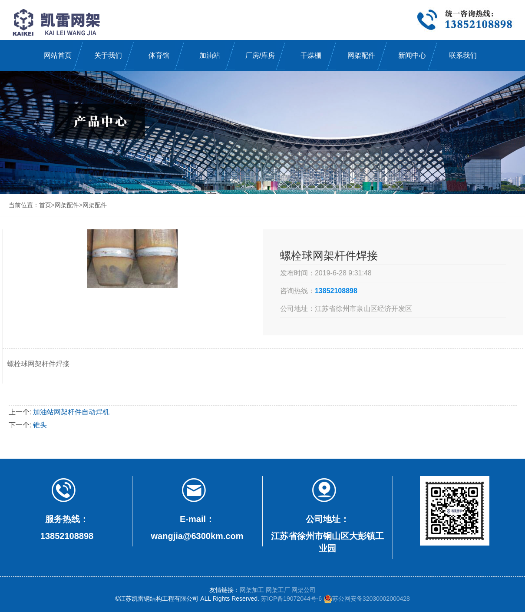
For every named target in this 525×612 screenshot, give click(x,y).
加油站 (209, 55)
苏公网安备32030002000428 (367, 598)
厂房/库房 (260, 55)
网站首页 (58, 55)
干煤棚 (310, 55)
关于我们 (108, 55)
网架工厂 (278, 589)
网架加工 (252, 589)
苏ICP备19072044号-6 (291, 598)
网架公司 (303, 589)
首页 (45, 205)
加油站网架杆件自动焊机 (71, 412)
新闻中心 (412, 55)
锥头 (40, 425)
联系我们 (463, 55)
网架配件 (361, 55)
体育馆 (159, 55)
